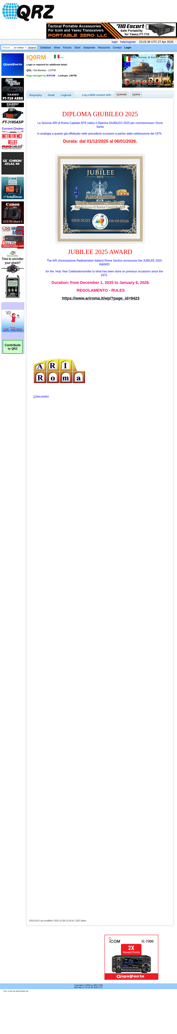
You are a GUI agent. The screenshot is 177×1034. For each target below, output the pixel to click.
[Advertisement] (60, 957)
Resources (104, 47)
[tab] (36, 95)
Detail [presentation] (51, 95)
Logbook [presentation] (66, 95)
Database (45, 47)
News (57, 47)
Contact (117, 47)
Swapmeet (89, 47)
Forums (67, 47)
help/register (128, 41)
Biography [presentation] (35, 95)
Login (127, 47)
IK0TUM (50, 75)
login (115, 41)
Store (77, 47)
